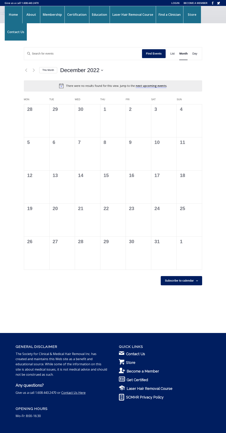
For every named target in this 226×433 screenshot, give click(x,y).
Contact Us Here (73, 392)
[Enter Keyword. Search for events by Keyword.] (83, 53)
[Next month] (34, 70)
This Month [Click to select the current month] (48, 70)
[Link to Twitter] (218, 3)
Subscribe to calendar (179, 280)
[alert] (116, 86)
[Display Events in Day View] (194, 53)
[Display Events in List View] (172, 53)
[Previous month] (26, 70)
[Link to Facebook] (212, 3)
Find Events (154, 53)
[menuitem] (13, 14)
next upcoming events (151, 86)
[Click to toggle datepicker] (81, 70)
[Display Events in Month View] (183, 53)
